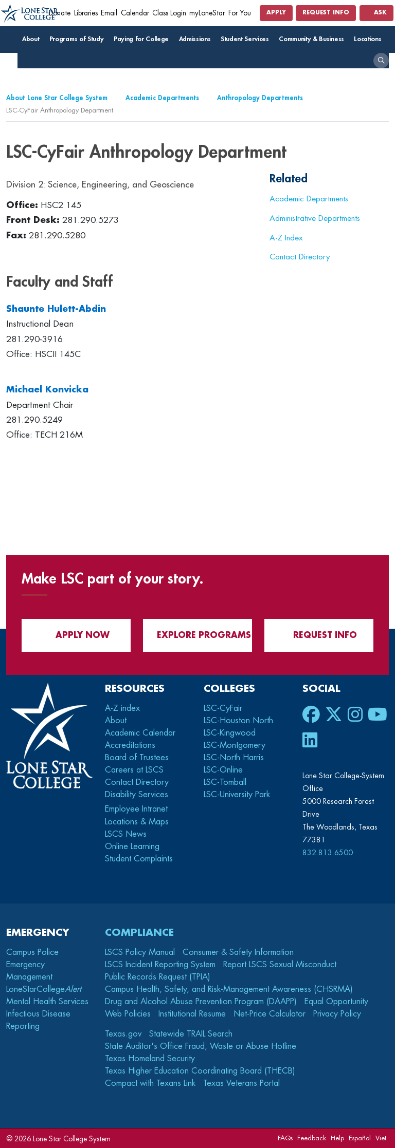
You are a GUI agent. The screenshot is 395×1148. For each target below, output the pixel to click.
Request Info (325, 12)
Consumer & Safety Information (238, 952)
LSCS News (126, 834)
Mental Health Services (47, 1002)
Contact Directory (300, 257)
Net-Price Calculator (270, 1014)
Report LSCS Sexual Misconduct (279, 965)
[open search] (381, 60)
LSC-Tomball (225, 782)
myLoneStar (207, 13)
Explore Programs (198, 635)
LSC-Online (223, 770)
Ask (376, 12)
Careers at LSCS (134, 770)
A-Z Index (286, 238)
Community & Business (314, 39)
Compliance (139, 932)
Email (109, 13)
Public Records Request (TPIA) (157, 977)
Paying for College (144, 39)
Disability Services (136, 795)
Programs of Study (79, 39)
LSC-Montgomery (234, 745)
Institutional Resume (192, 1014)
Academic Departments (162, 98)
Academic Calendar (140, 733)
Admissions (197, 39)
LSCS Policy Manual (140, 952)
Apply (276, 12)
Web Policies (128, 1014)
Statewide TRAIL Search (190, 1034)
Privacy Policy (337, 1014)
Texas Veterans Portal (241, 1083)
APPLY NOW (76, 635)
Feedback (311, 1138)
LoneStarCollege (43, 989)
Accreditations (130, 745)
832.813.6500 (327, 852)
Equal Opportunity (336, 1002)
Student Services (247, 39)
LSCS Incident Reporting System (160, 965)
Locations (370, 39)
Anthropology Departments (260, 98)
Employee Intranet (137, 809)
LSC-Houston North (238, 721)
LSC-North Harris (234, 758)
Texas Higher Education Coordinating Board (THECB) (200, 1071)
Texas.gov (123, 1034)
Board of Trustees (137, 758)
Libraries (86, 13)
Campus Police (32, 952)
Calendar (135, 13)
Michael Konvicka (47, 389)
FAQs (285, 1138)
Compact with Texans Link (150, 1083)
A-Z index (122, 708)
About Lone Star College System (56, 98)
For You (243, 13)
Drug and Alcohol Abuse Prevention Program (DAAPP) (201, 1002)
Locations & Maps (137, 822)
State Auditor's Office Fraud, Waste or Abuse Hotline (200, 1046)
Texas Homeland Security (150, 1059)
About (33, 39)
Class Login (169, 13)
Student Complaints (139, 859)
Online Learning (132, 846)
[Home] (30, 13)
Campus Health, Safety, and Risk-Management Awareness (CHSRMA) (229, 989)
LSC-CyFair (223, 708)
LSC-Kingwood (230, 733)
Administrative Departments (315, 218)
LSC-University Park (237, 795)
